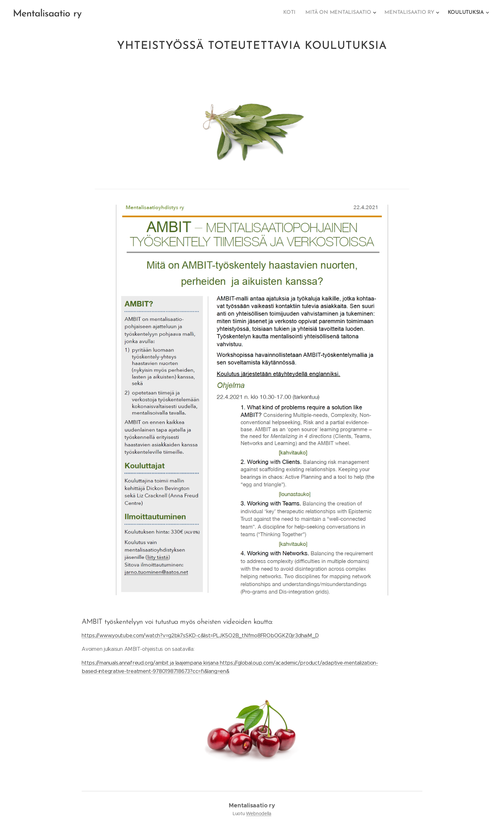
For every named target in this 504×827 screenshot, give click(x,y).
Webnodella (258, 813)
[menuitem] (448, 13)
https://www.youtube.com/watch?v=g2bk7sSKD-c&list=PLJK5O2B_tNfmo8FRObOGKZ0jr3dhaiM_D (200, 635)
